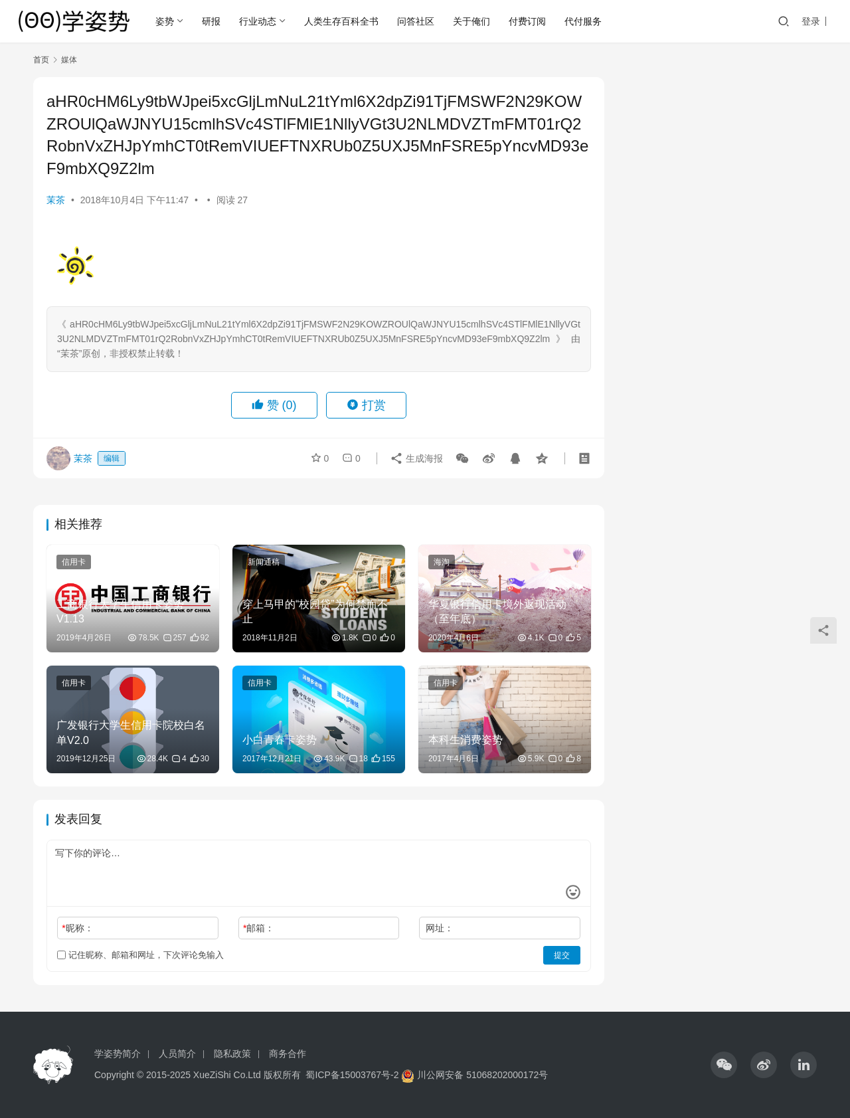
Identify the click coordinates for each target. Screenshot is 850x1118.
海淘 (442, 562)
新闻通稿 (264, 562)
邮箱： (258, 928)
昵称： (77, 928)
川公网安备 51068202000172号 (482, 1075)
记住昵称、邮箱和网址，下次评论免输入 (140, 955)
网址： (440, 928)
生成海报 (416, 458)
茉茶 (55, 200)
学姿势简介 (117, 1053)
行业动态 (257, 21)
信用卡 (74, 562)
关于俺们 (471, 21)
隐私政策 (232, 1053)
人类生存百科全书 (341, 21)
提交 (562, 955)
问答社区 (415, 21)
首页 (41, 59)
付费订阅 (527, 21)
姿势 (164, 21)
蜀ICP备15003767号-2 (351, 1075)
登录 (811, 21)
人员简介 (177, 1053)
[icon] (724, 1065)
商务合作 (287, 1053)
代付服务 (583, 21)
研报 (211, 21)
